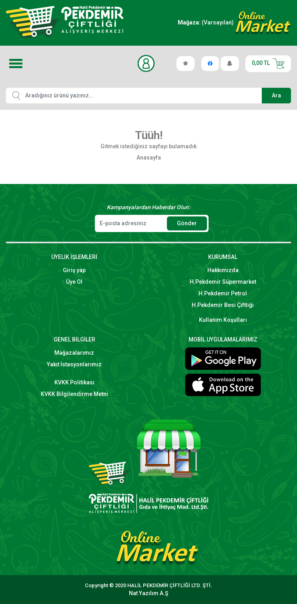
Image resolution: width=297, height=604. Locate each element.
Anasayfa (148, 157)
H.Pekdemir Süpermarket (223, 282)
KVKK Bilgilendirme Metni (74, 394)
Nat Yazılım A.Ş (148, 593)
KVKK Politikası (74, 382)
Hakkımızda (223, 270)
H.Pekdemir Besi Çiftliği (223, 305)
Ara (276, 95)
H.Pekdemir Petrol (223, 293)
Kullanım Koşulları (223, 320)
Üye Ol (74, 282)
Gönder (187, 223)
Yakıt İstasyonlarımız (74, 364)
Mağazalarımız (74, 352)
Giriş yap (74, 270)
